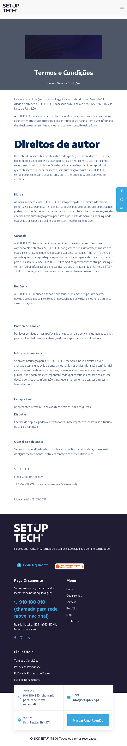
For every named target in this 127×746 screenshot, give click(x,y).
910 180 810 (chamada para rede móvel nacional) (38, 700)
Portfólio (77, 607)
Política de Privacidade (27, 667)
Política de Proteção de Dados (32, 673)
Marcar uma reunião (88, 720)
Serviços (76, 601)
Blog (74, 614)
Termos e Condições (26, 660)
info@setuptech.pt (85, 700)
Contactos (77, 620)
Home (50, 83)
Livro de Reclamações (26, 679)
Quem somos (79, 594)
